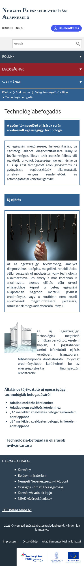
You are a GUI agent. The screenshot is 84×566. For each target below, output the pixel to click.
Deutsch (7, 28)
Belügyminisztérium (32, 475)
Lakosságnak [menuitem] (13, 69)
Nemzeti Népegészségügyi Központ (43, 481)
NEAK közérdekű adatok (35, 498)
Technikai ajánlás (17, 510)
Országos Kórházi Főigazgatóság (40, 487)
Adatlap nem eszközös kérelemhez (35, 407)
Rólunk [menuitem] (8, 56)
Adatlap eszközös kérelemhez (31, 403)
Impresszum (10, 541)
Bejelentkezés (69, 28)
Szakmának (23, 92)
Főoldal (7, 92)
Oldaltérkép (30, 541)
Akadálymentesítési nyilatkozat (61, 541)
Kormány (24, 470)
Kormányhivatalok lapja (35, 493)
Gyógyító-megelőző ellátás (51, 92)
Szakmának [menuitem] (11, 82)
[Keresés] (78, 44)
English (19, 28)
